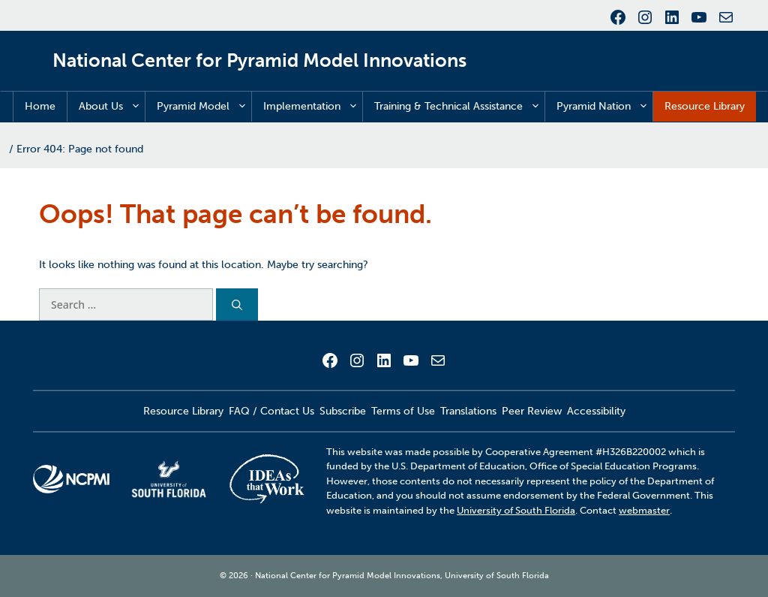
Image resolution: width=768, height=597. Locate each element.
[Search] (237, 304)
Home (40, 106)
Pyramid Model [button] (204, 107)
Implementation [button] (312, 107)
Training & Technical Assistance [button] (459, 107)
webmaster (644, 510)
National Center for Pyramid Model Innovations (259, 60)
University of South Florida (516, 510)
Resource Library (704, 106)
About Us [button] (112, 107)
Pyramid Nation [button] (604, 107)
